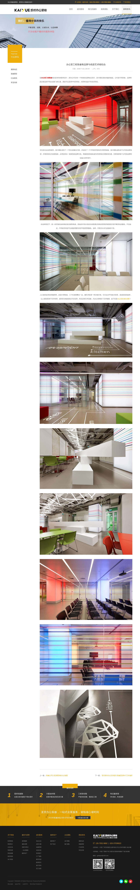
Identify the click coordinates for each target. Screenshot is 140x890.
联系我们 (128, 2)
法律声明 (25, 884)
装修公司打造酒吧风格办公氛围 (57, 775)
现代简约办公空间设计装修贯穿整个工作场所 (117, 775)
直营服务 (24, 841)
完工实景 (38, 868)
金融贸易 (38, 847)
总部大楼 (38, 844)
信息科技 (38, 850)
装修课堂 (14, 74)
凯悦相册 (10, 853)
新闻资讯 (126, 9)
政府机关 (38, 862)
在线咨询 (118, 2)
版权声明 (17, 884)
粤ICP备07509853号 (36, 884)
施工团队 (67, 844)
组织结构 (10, 856)
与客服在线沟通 (83, 818)
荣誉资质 (10, 850)
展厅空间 (38, 865)
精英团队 (104, 9)
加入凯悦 (10, 859)
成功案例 (80, 9)
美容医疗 (38, 853)
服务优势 (24, 844)
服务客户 (24, 853)
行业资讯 (14, 78)
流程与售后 (25, 847)
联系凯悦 (10, 841)
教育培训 (38, 859)
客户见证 (53, 844)
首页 (71, 9)
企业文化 (10, 847)
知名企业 (38, 841)
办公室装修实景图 (123, 299)
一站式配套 (25, 850)
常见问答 (14, 82)
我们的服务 (92, 9)
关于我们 (115, 9)
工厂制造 (38, 856)
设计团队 (67, 841)
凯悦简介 (10, 844)
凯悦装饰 (31, 10)
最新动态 (14, 69)
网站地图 (10, 884)
